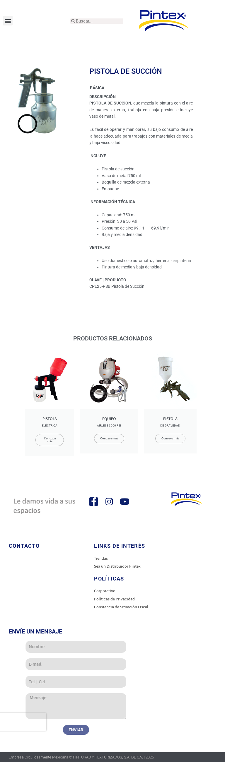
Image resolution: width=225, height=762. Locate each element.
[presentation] (56, 722)
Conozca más (50, 440)
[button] (8, 20)
